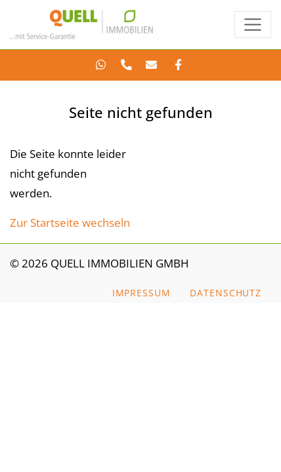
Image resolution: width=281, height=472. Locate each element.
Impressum (141, 292)
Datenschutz (225, 292)
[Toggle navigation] (252, 24)
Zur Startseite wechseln (70, 222)
